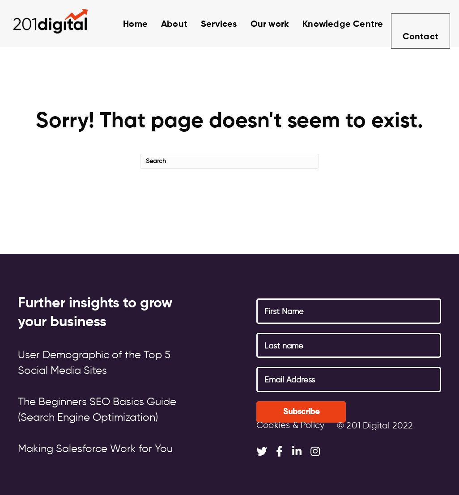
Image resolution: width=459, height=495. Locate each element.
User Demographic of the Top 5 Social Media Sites (94, 363)
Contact (420, 25)
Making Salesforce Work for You (95, 449)
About (164, 24)
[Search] (229, 161)
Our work (260, 24)
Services (209, 24)
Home (125, 24)
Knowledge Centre (333, 24)
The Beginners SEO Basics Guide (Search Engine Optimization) (97, 410)
